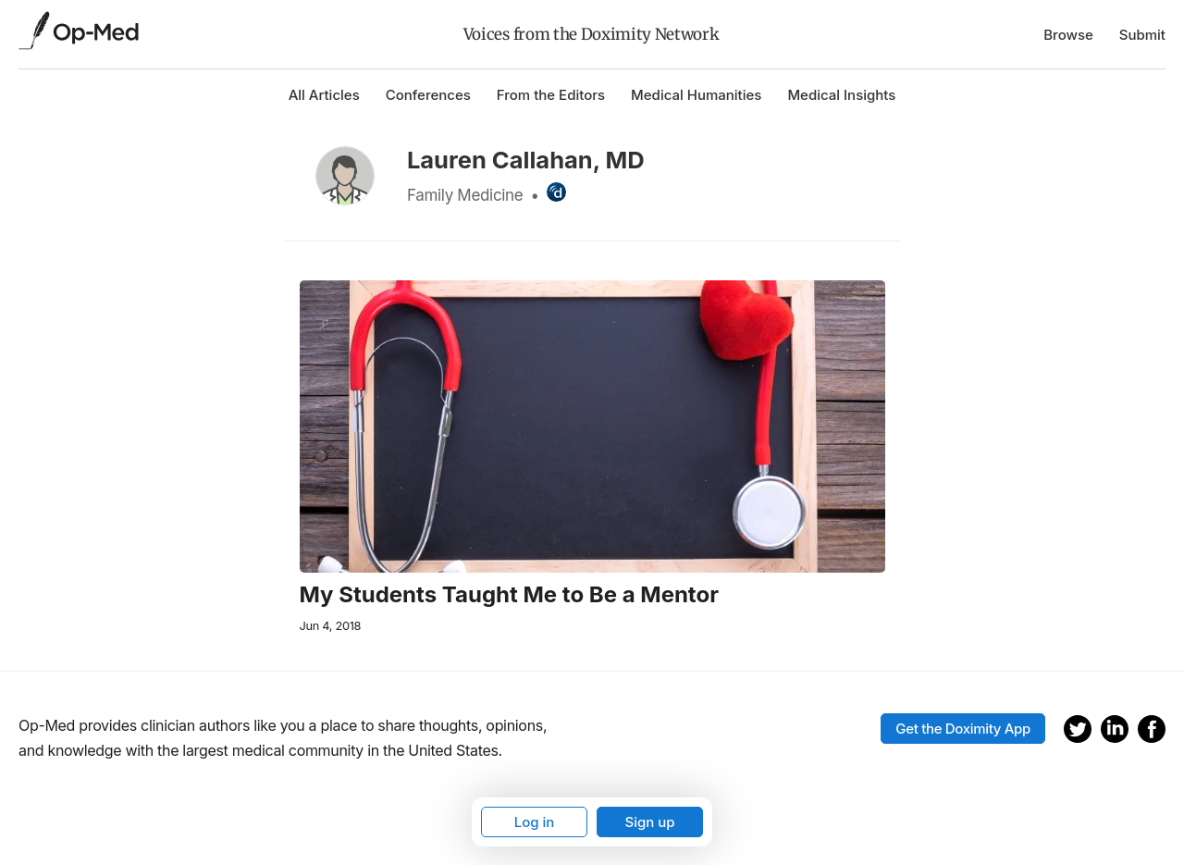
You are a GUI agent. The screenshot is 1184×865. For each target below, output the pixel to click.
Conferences (428, 95)
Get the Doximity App (962, 728)
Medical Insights (841, 95)
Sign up (649, 822)
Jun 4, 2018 (331, 626)
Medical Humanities (696, 95)
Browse (1068, 35)
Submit (1142, 35)
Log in (534, 822)
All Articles (324, 95)
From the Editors (551, 95)
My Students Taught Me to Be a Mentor (509, 595)
